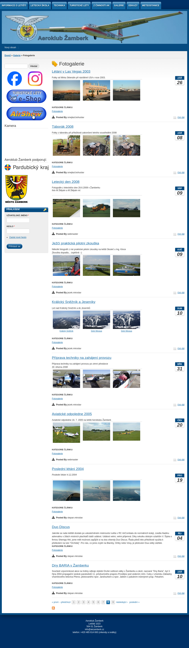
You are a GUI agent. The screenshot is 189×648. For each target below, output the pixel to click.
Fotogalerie (57, 111)
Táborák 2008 (62, 127)
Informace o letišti (14, 5)
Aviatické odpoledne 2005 (72, 414)
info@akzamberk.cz (94, 629)
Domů (8, 55)
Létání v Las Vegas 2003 (71, 71)
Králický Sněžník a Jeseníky (73, 302)
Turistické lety (79, 5)
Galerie (119, 5)
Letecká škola (40, 5)
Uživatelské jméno (18, 215)
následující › (122, 602)
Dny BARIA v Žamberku (70, 565)
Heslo (11, 226)
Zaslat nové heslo (17, 237)
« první (55, 602)
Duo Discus (61, 527)
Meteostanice (150, 5)
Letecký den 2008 (66, 182)
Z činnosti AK (101, 5)
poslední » (134, 602)
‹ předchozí (65, 602)
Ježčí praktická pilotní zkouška (75, 243)
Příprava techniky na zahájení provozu (81, 358)
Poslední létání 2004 (68, 469)
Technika (59, 5)
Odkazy (133, 5)
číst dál (181, 117)
